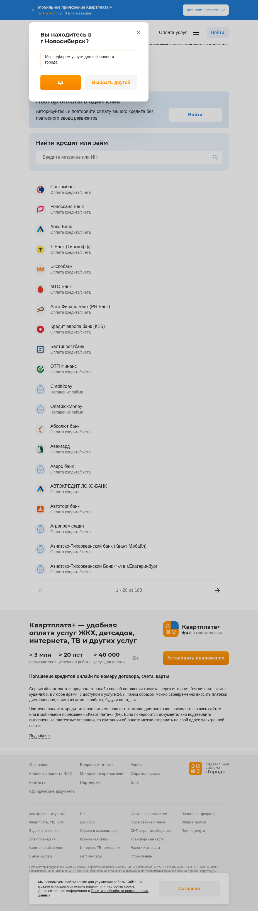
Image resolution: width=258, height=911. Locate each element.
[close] (138, 32)
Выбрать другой (111, 82)
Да (61, 82)
